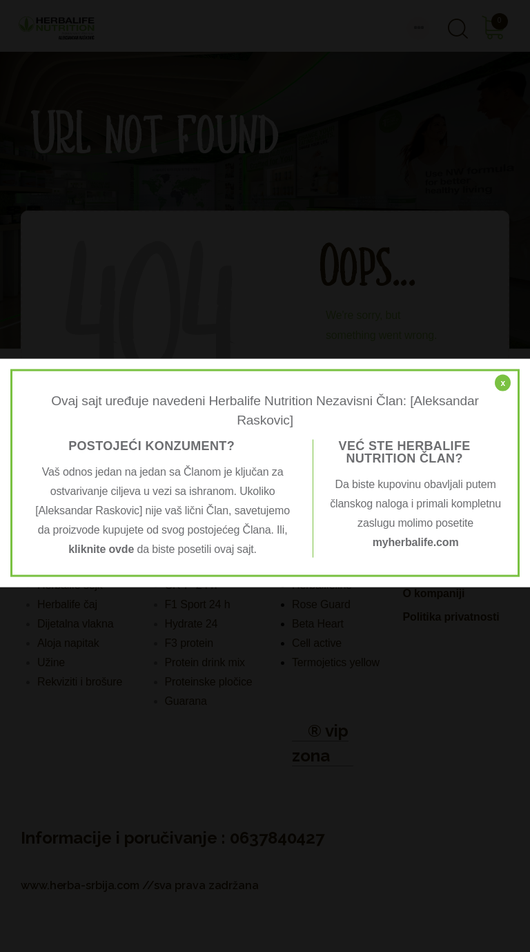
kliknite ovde (101, 549)
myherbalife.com (416, 542)
